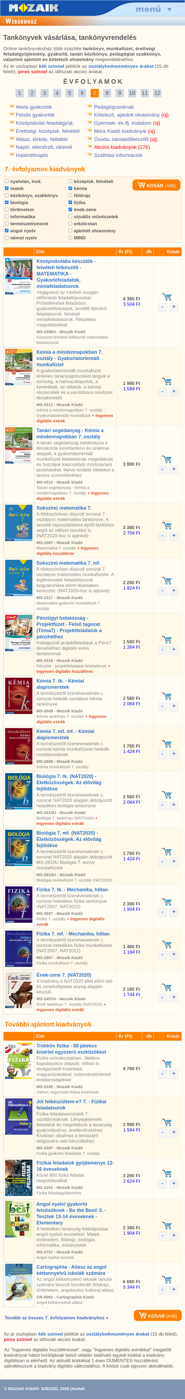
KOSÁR (150, 185)
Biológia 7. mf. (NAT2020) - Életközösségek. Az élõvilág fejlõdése (68, 839)
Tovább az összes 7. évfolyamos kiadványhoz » (56, 1317)
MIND (77, 237)
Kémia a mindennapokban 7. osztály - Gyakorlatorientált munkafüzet (69, 358)
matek (14, 188)
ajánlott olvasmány (92, 230)
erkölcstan (83, 223)
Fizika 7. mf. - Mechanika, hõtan (73, 934)
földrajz (79, 195)
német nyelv (21, 237)
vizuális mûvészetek (93, 216)
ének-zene (82, 209)
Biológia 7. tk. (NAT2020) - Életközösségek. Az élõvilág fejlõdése (68, 783)
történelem (19, 209)
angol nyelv (20, 230)
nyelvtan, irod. (23, 181)
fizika (77, 202)
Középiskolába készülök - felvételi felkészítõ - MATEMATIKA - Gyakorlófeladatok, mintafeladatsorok (66, 274)
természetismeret (26, 223)
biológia (16, 202)
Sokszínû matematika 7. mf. (68, 563)
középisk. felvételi (91, 181)
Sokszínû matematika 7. (64, 508)
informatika (20, 216)
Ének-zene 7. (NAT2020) (63, 975)
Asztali (78, 1388)
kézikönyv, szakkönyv (31, 195)
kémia (78, 188)
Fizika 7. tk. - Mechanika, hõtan (72, 889)
